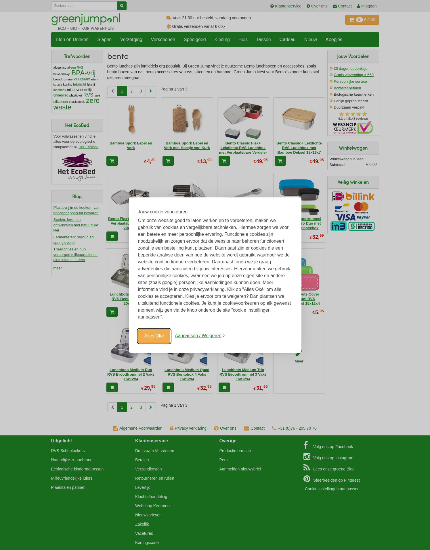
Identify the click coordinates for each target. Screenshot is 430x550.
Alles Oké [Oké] (154, 335)
